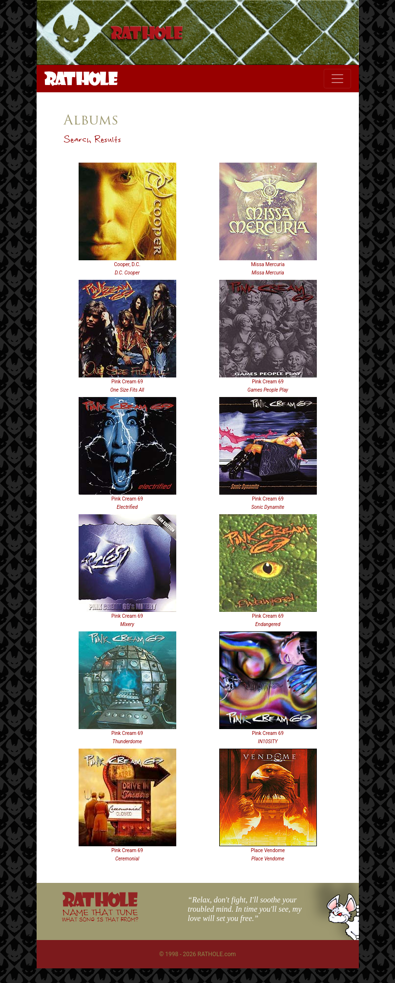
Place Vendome (268, 850)
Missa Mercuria (268, 264)
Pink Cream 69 (127, 381)
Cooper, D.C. (127, 264)
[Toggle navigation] (337, 78)
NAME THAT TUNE (100, 914)
